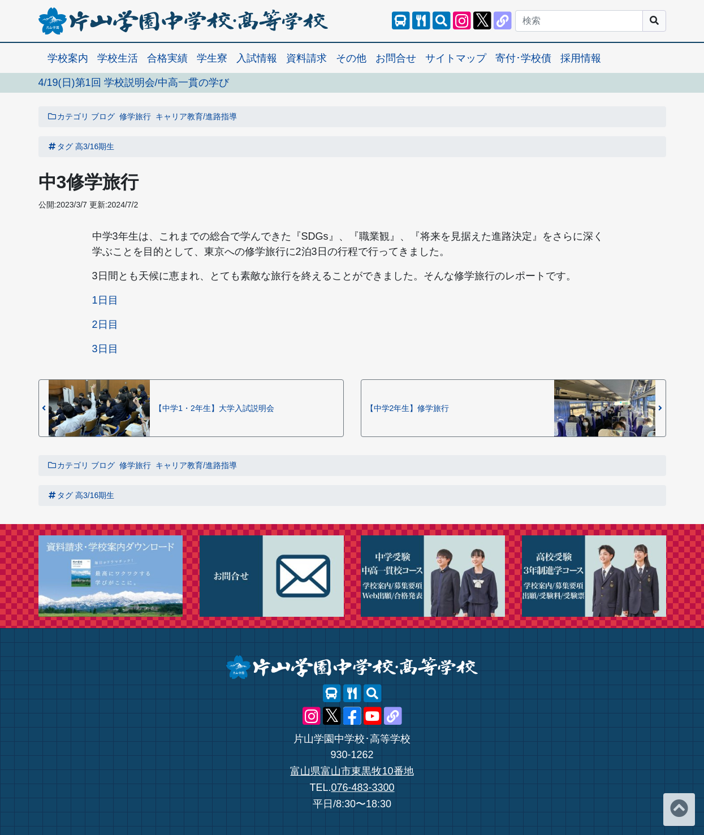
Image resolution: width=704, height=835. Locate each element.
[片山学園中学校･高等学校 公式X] (482, 21)
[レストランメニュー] (421, 21)
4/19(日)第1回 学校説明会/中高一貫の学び (133, 82)
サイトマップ (455, 58)
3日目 (105, 348)
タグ (60, 146)
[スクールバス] (401, 21)
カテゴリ (68, 116)
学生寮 (212, 58)
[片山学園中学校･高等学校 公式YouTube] (372, 716)
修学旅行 (135, 116)
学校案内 (67, 58)
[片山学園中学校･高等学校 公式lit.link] (503, 21)
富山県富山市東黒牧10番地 (351, 771)
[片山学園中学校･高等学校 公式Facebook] (352, 716)
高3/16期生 (94, 146)
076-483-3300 (362, 787)
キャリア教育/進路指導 (196, 116)
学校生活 (117, 58)
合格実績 (167, 58)
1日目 (105, 300)
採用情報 (580, 58)
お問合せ (395, 58)
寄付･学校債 (523, 58)
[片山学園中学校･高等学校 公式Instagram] (462, 21)
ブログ (103, 116)
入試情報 (256, 58)
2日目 (105, 324)
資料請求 (306, 58)
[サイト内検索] (441, 21)
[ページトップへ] (679, 809)
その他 (351, 58)
